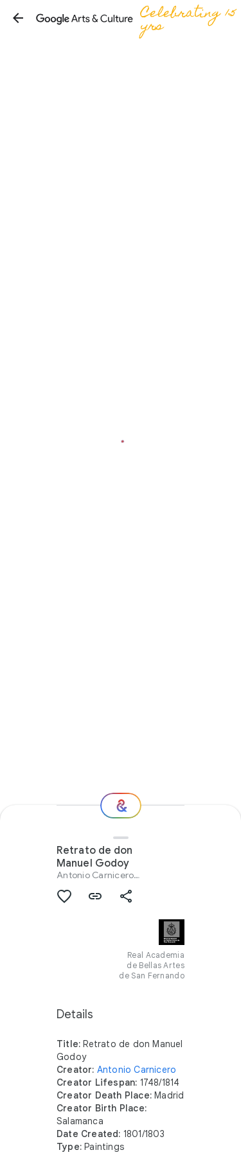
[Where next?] (120, 805)
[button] (18, 18)
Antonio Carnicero (95, 875)
